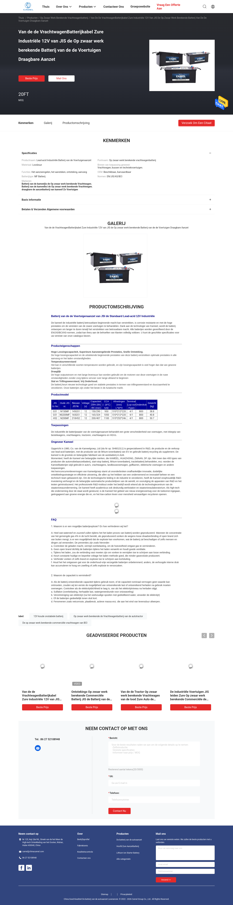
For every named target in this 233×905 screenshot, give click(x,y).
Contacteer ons (84, 858)
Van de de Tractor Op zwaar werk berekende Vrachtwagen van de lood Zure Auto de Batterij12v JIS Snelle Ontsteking (140, 699)
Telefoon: (114, 793)
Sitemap (104, 894)
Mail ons (61, 78)
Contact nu (119, 810)
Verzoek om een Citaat (196, 122)
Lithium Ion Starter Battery (128, 853)
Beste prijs (31, 78)
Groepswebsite (140, 6)
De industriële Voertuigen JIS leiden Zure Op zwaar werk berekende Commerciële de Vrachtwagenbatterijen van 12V (189, 699)
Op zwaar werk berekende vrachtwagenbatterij (64, 18)
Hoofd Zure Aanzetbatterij (128, 846)
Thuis (21, 18)
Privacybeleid (126, 894)
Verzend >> (166, 880)
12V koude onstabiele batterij (48, 616)
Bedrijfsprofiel (83, 839)
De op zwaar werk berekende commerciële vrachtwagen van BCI (55, 622)
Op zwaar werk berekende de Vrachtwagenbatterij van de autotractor (108, 616)
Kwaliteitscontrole (85, 852)
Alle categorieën (124, 859)
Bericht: (114, 738)
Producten (32, 18)
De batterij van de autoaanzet (129, 840)
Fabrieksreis (82, 846)
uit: (111, 776)
